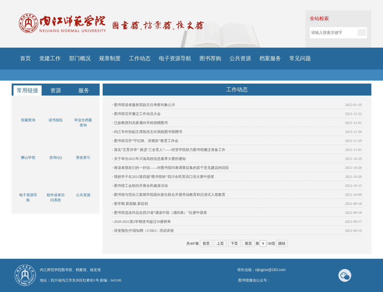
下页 (234, 243)
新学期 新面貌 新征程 (131, 204)
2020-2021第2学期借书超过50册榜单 (142, 222)
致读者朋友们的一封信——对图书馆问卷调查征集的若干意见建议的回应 (171, 168)
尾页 (248, 243)
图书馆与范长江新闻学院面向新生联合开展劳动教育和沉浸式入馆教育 (169, 195)
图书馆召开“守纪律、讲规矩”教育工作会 (146, 141)
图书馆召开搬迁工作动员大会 (137, 114)
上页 (220, 243)
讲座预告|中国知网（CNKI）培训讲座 (144, 231)
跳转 (281, 243)
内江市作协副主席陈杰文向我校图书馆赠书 (148, 132)
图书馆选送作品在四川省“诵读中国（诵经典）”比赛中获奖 (160, 213)
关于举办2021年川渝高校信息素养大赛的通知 (150, 159)
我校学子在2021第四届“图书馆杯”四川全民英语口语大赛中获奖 (164, 177)
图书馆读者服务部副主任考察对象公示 (144, 105)
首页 (206, 243)
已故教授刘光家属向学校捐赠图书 (141, 123)
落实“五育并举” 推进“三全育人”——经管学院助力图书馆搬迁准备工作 (169, 150)
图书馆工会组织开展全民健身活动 (141, 186)
